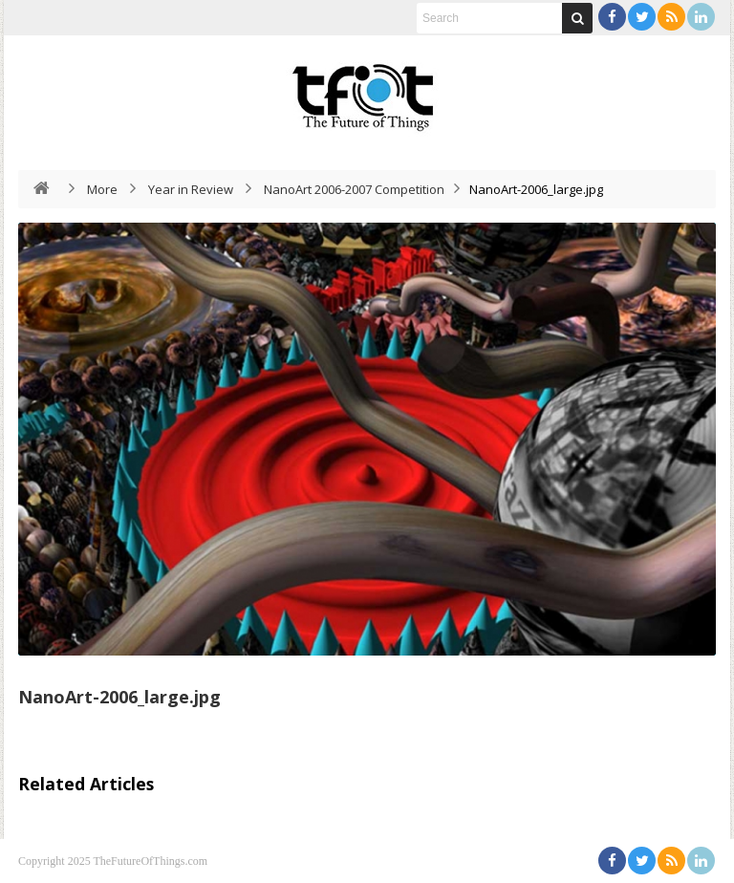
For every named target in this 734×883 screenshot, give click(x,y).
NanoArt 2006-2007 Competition (354, 189)
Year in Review (190, 189)
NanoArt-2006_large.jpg (119, 696)
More (102, 189)
